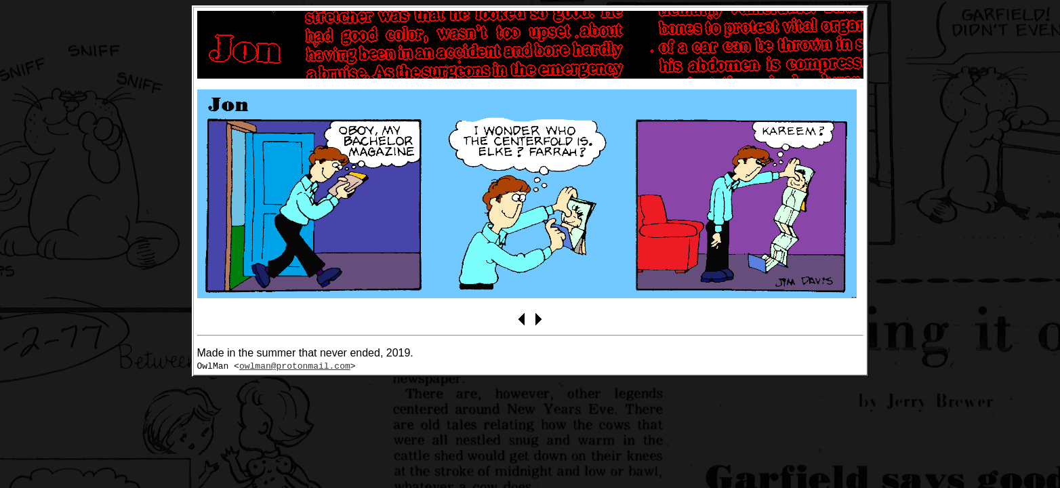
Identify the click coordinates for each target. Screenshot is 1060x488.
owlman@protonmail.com (294, 365)
